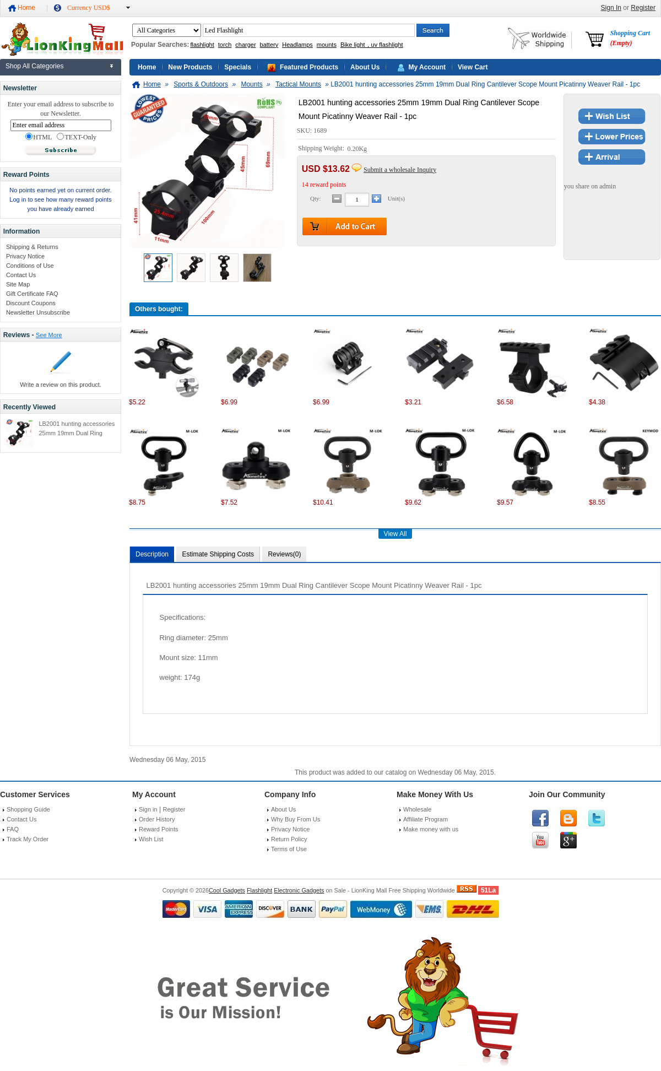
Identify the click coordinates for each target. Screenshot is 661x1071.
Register (643, 8)
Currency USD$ (88, 8)
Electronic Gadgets (299, 890)
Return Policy (289, 839)
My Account (427, 67)
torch (224, 44)
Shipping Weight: (322, 149)
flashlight (202, 44)
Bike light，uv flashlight (371, 44)
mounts (327, 44)
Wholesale (417, 809)
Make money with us (430, 829)
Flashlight (259, 890)
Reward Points (158, 829)
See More (49, 335)
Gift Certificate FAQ (32, 293)
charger (245, 44)
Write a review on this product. (60, 384)
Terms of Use (289, 849)
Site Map (18, 284)
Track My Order (27, 839)
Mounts (251, 84)
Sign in (148, 809)
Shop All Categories (34, 66)
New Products (190, 67)
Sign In (611, 8)
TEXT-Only (76, 137)
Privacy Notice (25, 256)
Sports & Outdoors (201, 84)
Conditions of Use (30, 265)
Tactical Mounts (298, 84)
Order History (157, 819)
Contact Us (21, 275)
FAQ (13, 829)
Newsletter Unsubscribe (38, 312)
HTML (38, 137)
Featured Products (309, 67)
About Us (365, 67)
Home (26, 8)
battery (269, 44)
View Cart (472, 67)
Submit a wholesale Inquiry (400, 170)
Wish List (151, 839)
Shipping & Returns (32, 247)
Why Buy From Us (295, 819)
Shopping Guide (28, 809)
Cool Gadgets (227, 890)
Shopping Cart (630, 38)
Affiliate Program (425, 819)
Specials (237, 67)
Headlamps (297, 44)
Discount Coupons (31, 303)
